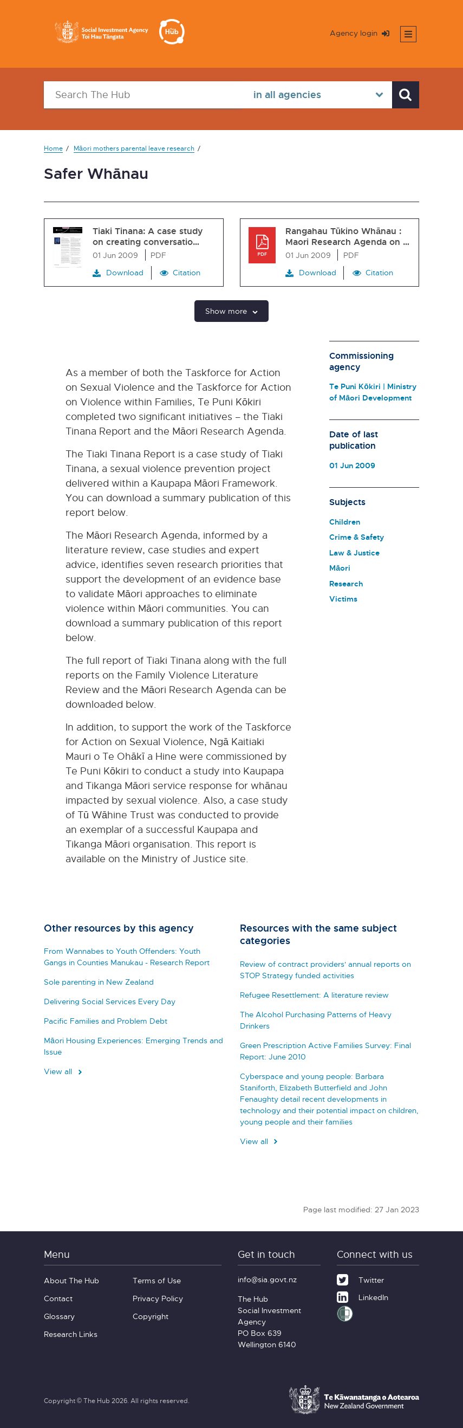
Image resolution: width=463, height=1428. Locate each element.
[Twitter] (360, 1278)
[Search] (405, 94)
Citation (186, 272)
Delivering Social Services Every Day (109, 1001)
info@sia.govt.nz (267, 1279)
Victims (343, 598)
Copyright (150, 1316)
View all (64, 1071)
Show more (231, 311)
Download (118, 272)
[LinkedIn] (362, 1295)
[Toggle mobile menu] (408, 34)
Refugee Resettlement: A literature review (314, 994)
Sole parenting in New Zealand (99, 981)
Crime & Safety (356, 536)
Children (344, 521)
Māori (339, 567)
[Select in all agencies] (317, 94)
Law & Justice (354, 552)
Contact (58, 1298)
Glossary (59, 1316)
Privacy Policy (158, 1298)
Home (53, 148)
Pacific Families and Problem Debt (105, 1020)
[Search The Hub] (143, 94)
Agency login (359, 32)
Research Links (70, 1334)
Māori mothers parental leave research (134, 148)
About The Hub (71, 1280)
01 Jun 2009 (352, 465)
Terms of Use (157, 1280)
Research (346, 583)
